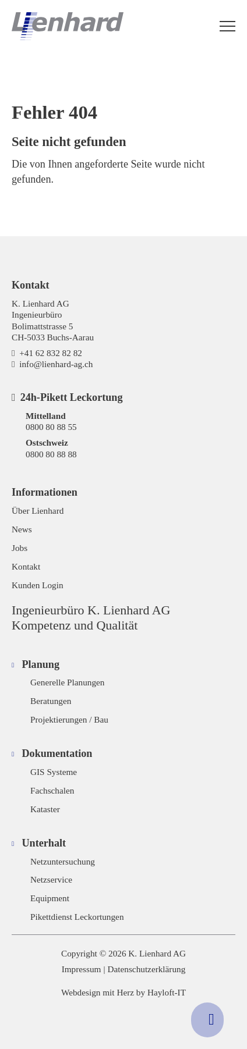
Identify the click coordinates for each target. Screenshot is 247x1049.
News (22, 529)
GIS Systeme (53, 772)
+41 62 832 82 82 (50, 353)
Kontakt (26, 566)
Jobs (19, 548)
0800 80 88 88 (51, 454)
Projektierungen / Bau (69, 719)
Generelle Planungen (67, 682)
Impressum (81, 969)
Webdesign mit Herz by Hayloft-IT (123, 992)
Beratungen (50, 701)
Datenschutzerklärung (147, 969)
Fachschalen (52, 790)
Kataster (45, 809)
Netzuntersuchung (62, 861)
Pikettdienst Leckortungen (77, 917)
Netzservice (51, 879)
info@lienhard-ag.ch (56, 364)
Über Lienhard (37, 510)
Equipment (49, 898)
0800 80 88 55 (51, 427)
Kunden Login (37, 585)
